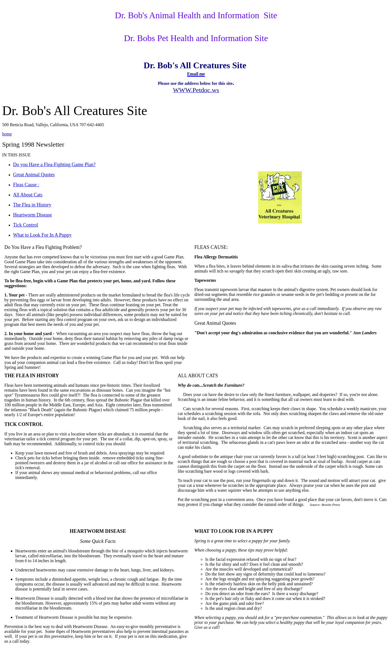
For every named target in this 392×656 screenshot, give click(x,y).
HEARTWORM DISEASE (98, 531)
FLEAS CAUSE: (211, 247)
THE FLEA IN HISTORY (31, 375)
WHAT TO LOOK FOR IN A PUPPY (233, 531)
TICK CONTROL (23, 424)
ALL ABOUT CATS (198, 375)
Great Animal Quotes (215, 323)
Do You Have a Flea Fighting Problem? (43, 247)
